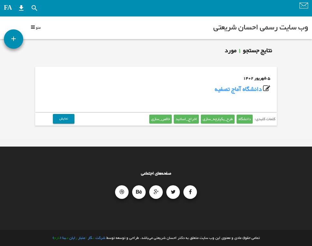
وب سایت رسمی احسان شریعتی (260, 27)
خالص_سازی (160, 119)
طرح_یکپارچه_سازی (218, 119)
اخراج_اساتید (186, 119)
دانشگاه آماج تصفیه (238, 89)
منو (36, 27)
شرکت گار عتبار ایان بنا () (79, 237)
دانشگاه (245, 119)
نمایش (63, 119)
